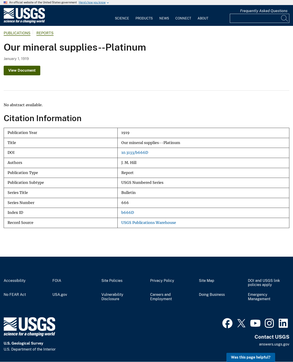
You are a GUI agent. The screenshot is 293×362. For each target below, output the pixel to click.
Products (144, 18)
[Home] (24, 22)
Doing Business (212, 295)
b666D (127, 212)
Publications (17, 33)
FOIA (56, 281)
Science (122, 18)
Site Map (206, 281)
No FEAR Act (15, 295)
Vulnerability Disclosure (112, 297)
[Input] (259, 18)
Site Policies (111, 281)
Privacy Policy (162, 281)
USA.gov (59, 295)
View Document (22, 70)
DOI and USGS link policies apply (264, 283)
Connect (183, 18)
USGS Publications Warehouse (148, 222)
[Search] (284, 18)
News (164, 18)
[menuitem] (122, 15)
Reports (45, 33)
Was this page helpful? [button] (251, 357)
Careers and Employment (161, 297)
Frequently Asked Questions (264, 11)
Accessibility (15, 281)
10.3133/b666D (134, 152)
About (203, 18)
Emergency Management (259, 297)
